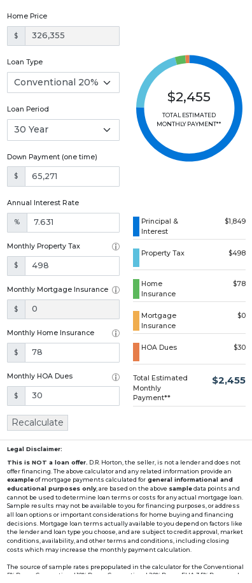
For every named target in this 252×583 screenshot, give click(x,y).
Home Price (27, 16)
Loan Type (25, 62)
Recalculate (37, 422)
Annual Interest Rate (43, 203)
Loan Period (28, 109)
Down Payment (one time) (52, 157)
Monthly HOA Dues (40, 376)
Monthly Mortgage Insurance (57, 289)
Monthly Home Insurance (50, 333)
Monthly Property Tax (43, 246)
